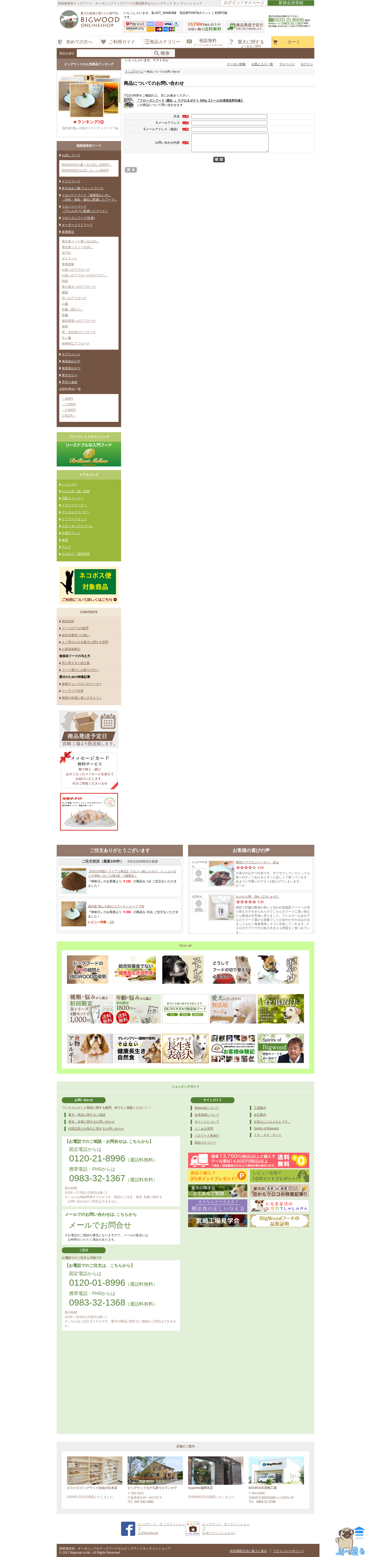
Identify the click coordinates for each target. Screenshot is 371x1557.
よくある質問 (204, 1128)
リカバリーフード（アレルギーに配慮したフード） (85, 209)
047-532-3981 (144, 1502)
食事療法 (68, 232)
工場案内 (260, 1108)
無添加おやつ (71, 368)
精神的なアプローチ (76, 343)
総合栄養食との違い (76, 635)
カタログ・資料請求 (76, 554)
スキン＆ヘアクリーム (77, 526)
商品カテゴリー (205, 1142)
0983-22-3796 (266, 1502)
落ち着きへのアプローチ (79, 287)
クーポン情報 (236, 64)
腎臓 (65, 315)
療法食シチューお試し (77, 247)
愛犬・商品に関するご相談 (86, 1115)
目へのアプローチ (74, 298)
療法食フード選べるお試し (80, 241)
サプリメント (71, 354)
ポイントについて (207, 1122)
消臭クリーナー (72, 498)
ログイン (307, 64)
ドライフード (71, 181)
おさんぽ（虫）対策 (76, 491)
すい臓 (66, 338)
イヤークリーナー (74, 505)
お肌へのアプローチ (76, 270)
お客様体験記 (71, 649)
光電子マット (71, 533)
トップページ (134, 71)
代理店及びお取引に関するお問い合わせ (96, 1128)
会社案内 (260, 1115)
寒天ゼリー (69, 375)
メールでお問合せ (100, 1225)
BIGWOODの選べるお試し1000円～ (87, 165)
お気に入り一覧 (262, 64)
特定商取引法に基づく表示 (248, 1551)
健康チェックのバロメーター (82, 684)
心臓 (65, 304)
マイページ (287, 64)
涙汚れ (66, 253)
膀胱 (65, 326)
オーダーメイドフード (77, 225)
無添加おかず (71, 361)
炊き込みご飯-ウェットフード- (83, 188)
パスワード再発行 (207, 1135)
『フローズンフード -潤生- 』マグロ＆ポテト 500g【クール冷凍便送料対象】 (190, 100)
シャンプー (69, 484)
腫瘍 (65, 292)
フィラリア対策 (72, 691)
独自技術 (68, 621)
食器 (65, 540)
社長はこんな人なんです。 (272, 1122)
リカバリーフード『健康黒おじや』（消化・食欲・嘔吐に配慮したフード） (89, 197)
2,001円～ (69, 415)
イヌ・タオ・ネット (268, 1135)
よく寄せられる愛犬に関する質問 (85, 642)
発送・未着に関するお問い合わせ (91, 1122)
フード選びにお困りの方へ (80, 670)
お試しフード (71, 155)
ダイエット (69, 258)
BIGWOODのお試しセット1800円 (85, 170)
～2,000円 (69, 410)
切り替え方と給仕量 (76, 663)
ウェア (66, 547)
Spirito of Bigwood (266, 1128)
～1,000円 (69, 404)
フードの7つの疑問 (75, 628)
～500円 (67, 398)
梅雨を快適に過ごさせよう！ (82, 698)
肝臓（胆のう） (72, 309)
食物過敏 (68, 264)
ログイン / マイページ (244, 3)
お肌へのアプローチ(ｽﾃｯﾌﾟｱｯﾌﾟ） (85, 275)
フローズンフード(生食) (78, 218)
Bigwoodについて (207, 1108)
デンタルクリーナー (76, 512)
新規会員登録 (291, 3)
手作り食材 (69, 382)
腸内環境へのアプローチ (79, 321)
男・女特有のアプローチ (79, 332)
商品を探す (67, 53)
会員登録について (207, 1115)
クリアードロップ (74, 519)
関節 (65, 281)
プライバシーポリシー (288, 1551)
